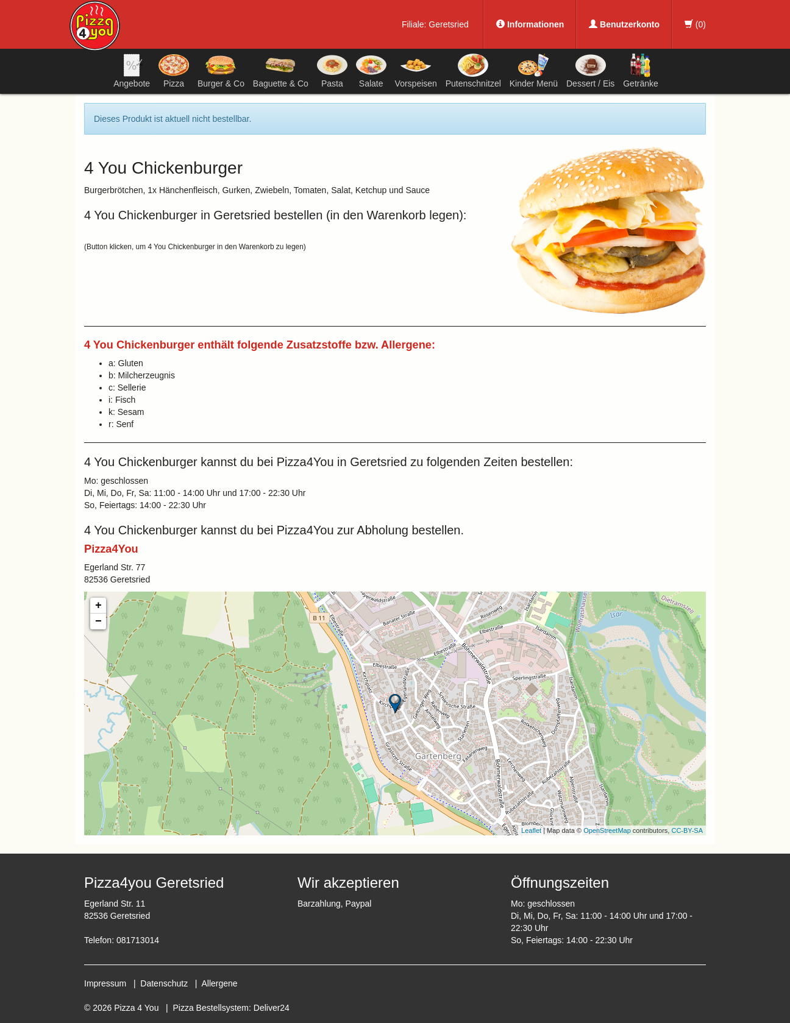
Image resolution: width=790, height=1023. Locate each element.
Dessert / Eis (590, 70)
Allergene (219, 983)
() (695, 24)
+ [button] (98, 605)
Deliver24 (272, 1008)
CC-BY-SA (687, 830)
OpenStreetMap (607, 830)
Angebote (131, 70)
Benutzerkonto (624, 24)
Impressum (105, 983)
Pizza (173, 70)
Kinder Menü (534, 70)
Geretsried (448, 24)
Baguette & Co (280, 70)
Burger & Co (221, 70)
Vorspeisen (416, 70)
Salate (371, 70)
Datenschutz (164, 983)
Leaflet (531, 830)
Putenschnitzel (473, 70)
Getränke (640, 70)
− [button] (98, 621)
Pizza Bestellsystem (211, 1008)
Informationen (530, 24)
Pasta (332, 70)
